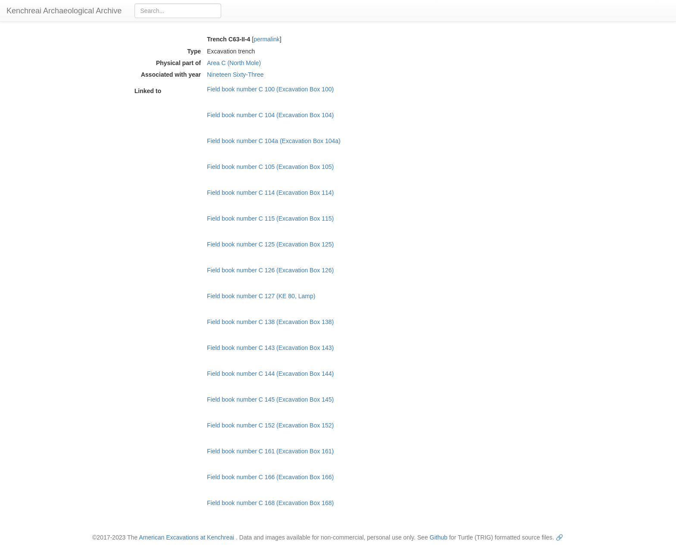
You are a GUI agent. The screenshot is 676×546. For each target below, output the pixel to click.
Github (439, 537)
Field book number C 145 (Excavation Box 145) (270, 399)
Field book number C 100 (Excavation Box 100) (270, 89)
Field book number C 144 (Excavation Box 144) (270, 373)
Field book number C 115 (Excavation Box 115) (270, 218)
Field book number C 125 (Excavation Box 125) (270, 244)
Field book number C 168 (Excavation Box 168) (270, 502)
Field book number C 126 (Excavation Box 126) (270, 270)
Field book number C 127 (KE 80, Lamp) (261, 296)
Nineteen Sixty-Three (235, 74)
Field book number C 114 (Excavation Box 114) (270, 192)
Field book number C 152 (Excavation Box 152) (270, 425)
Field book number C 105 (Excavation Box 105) (270, 166)
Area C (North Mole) (234, 62)
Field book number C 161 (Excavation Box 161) (270, 451)
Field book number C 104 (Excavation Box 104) (270, 115)
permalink (267, 39)
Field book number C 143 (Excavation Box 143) (270, 347)
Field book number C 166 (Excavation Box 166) (270, 477)
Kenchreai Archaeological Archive (64, 10)
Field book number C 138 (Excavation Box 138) (270, 321)
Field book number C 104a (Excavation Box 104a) (274, 140)
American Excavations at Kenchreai (186, 537)
